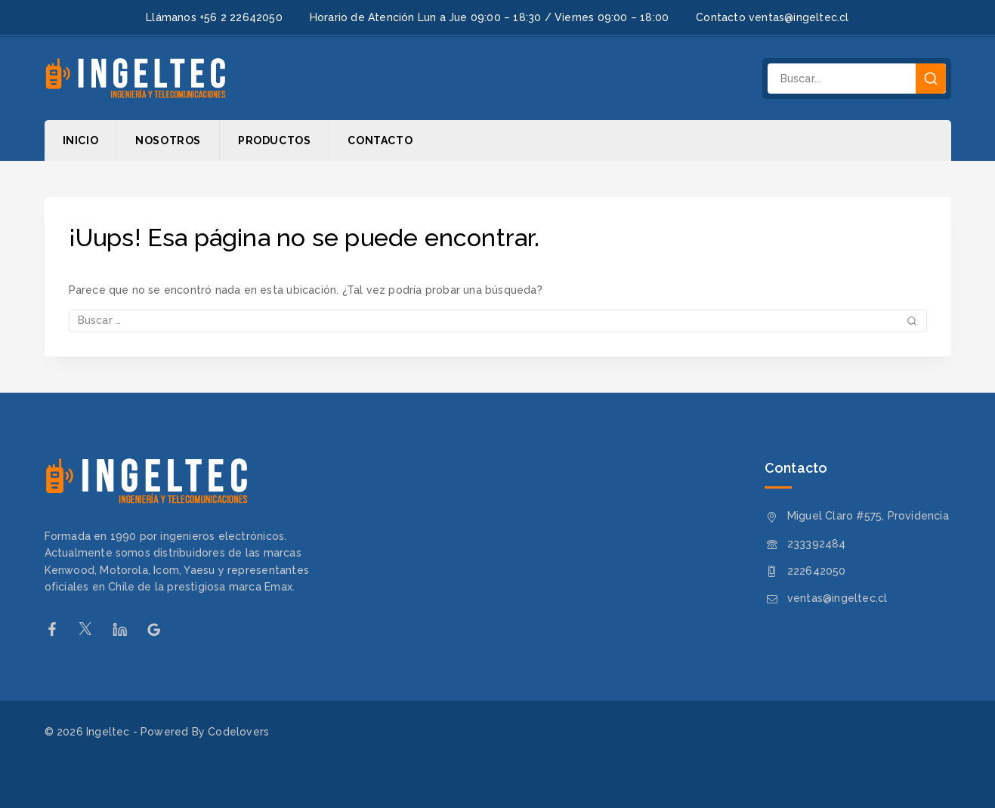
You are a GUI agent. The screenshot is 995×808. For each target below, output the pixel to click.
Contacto (380, 140)
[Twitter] (93, 629)
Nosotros (168, 140)
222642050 (816, 571)
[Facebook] (59, 629)
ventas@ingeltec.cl (837, 598)
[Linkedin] (127, 629)
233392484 (816, 544)
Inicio (81, 140)
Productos (274, 140)
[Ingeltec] (135, 78)
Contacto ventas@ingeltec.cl (772, 17)
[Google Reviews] (161, 629)
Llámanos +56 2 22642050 (214, 17)
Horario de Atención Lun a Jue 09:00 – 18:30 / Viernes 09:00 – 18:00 (489, 17)
